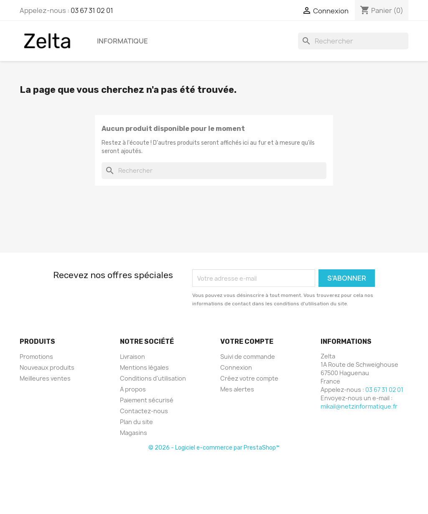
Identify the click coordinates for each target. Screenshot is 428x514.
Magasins (133, 433)
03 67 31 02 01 (92, 10)
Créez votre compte (249, 378)
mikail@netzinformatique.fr (359, 406)
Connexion (236, 367)
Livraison (132, 357)
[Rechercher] (353, 41)
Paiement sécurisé (146, 400)
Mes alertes (237, 389)
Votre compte (246, 341)
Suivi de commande (247, 357)
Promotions (36, 357)
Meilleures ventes (45, 378)
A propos (133, 389)
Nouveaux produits (47, 367)
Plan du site (136, 422)
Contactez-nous (144, 411)
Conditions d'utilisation (153, 378)
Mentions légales (144, 367)
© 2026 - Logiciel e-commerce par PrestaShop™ (214, 447)
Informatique (122, 41)
